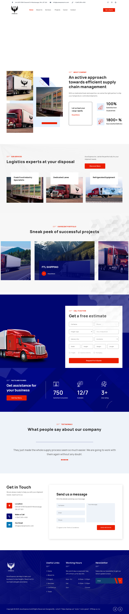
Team (49, 592)
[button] (48, 10)
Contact (73, 10)
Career (65, 10)
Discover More (95, 166)
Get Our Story (17, 398)
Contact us (51, 587)
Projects (57, 10)
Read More (76, 115)
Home (31, 10)
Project (49, 579)
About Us (39, 10)
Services (48, 10)
